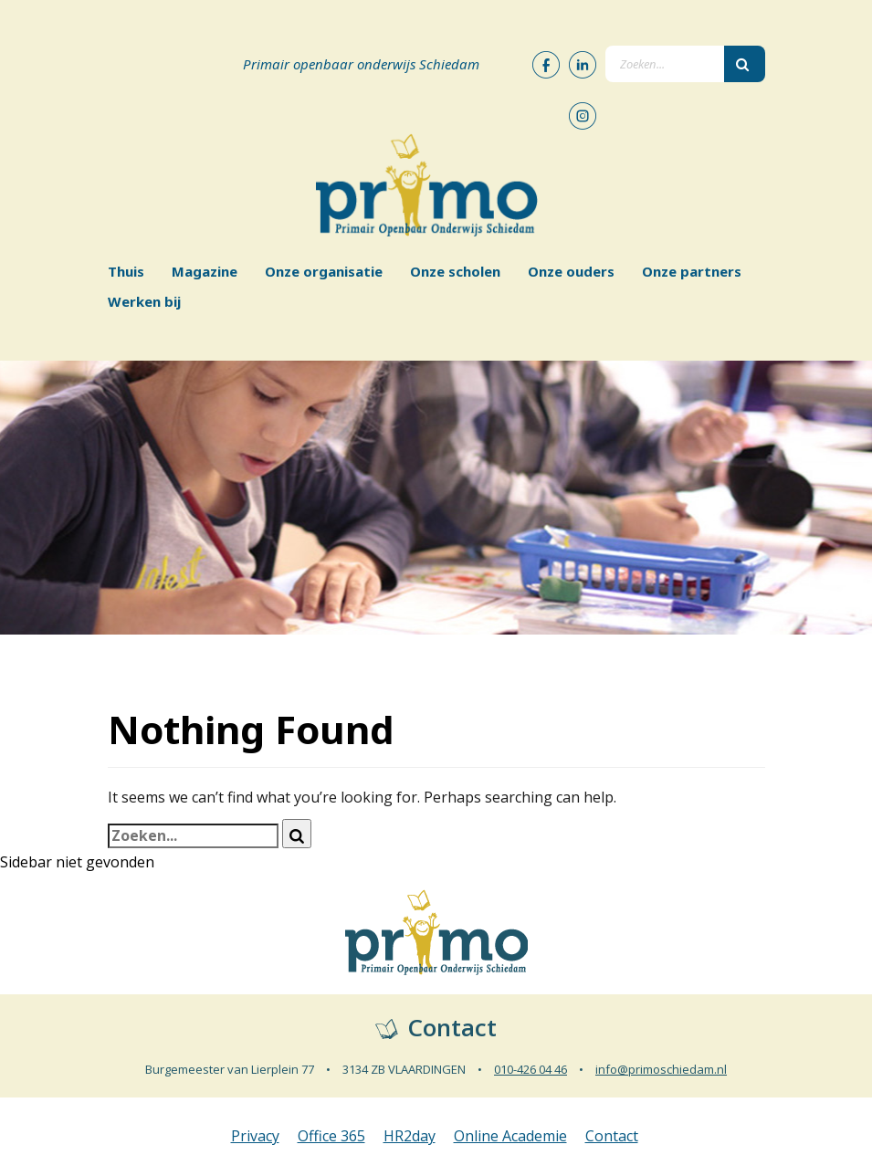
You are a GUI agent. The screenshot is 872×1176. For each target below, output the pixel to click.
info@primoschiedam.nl (661, 1069)
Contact (611, 1136)
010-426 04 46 (530, 1069)
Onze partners (691, 271)
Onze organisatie (324, 271)
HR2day (409, 1136)
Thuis (126, 271)
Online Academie (510, 1136)
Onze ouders (571, 271)
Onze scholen (455, 271)
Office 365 (331, 1136)
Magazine (204, 271)
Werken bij (144, 301)
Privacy (255, 1136)
